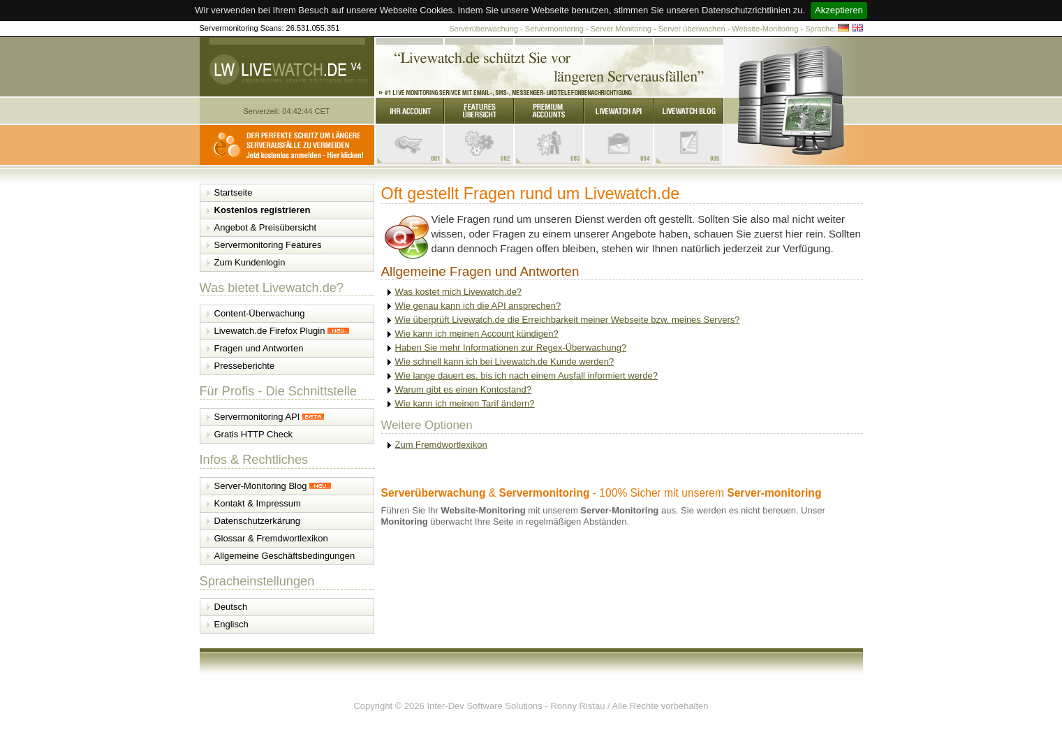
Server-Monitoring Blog (273, 486)
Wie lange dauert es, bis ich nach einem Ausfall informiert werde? (526, 375)
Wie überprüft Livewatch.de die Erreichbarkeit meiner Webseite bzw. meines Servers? (567, 319)
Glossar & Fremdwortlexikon (271, 538)
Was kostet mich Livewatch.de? (458, 291)
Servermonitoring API (269, 416)
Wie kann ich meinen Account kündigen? (477, 333)
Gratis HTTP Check (253, 434)
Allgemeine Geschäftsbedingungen (284, 555)
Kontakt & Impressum (257, 503)
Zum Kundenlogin (250, 262)
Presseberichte (244, 365)
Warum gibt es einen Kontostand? (463, 389)
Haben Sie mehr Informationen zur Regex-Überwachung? (511, 347)
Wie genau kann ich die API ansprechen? (478, 305)
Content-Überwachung (259, 313)
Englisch (231, 624)
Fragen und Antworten (259, 348)
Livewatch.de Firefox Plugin (282, 331)
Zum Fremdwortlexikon (441, 444)
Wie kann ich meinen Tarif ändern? (465, 403)
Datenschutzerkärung (257, 521)
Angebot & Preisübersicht (265, 227)
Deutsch (231, 606)
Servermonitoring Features (268, 245)
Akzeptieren (839, 10)
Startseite (233, 192)
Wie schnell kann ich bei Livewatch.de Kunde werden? (504, 361)
